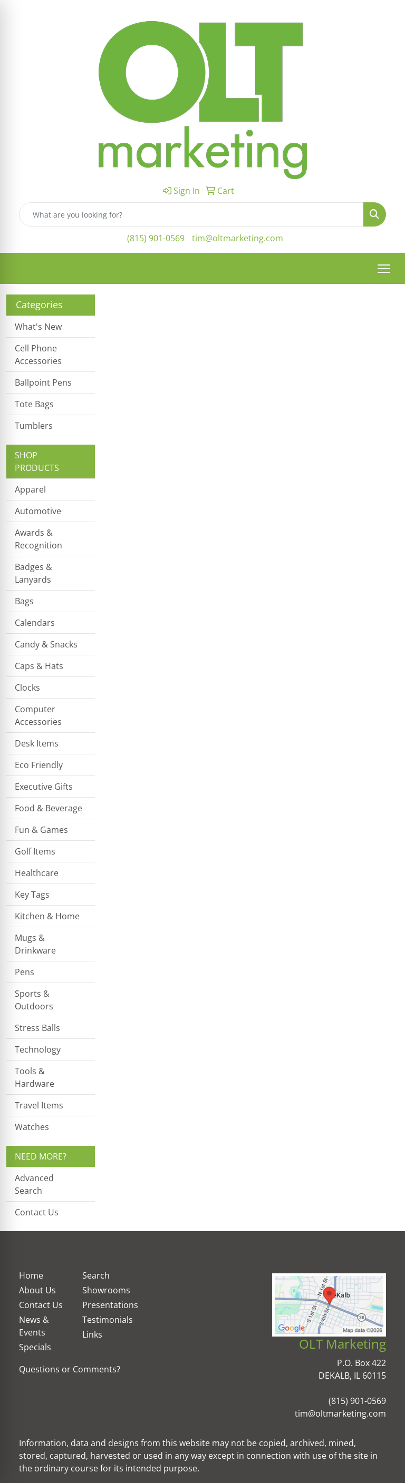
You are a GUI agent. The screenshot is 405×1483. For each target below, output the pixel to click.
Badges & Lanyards (33, 573)
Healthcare (37, 873)
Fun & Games (41, 830)
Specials (35, 1347)
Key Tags (32, 894)
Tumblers (34, 425)
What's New (38, 326)
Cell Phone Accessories (38, 354)
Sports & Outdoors (34, 1000)
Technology (38, 1049)
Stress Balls (37, 1028)
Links (92, 1334)
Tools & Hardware (34, 1077)
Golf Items (35, 851)
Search (96, 1275)
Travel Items (39, 1105)
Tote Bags (34, 404)
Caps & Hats (39, 666)
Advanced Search (34, 1184)
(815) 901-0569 (156, 238)
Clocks (27, 687)
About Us (37, 1290)
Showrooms (106, 1290)
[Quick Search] (191, 214)
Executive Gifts (44, 786)
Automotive (38, 511)
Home (31, 1275)
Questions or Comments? (69, 1369)
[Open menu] (383, 268)
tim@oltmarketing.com (237, 238)
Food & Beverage (48, 808)
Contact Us (37, 1212)
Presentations (107, 1305)
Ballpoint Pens (43, 382)
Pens (24, 972)
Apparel (30, 489)
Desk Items (37, 743)
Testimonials (107, 1319)
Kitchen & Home (47, 916)
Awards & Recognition (38, 539)
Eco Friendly (39, 765)
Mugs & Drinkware (35, 944)
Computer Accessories (38, 715)
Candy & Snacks (46, 644)
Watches (32, 1127)
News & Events (34, 1326)
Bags (24, 601)
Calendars (35, 622)
